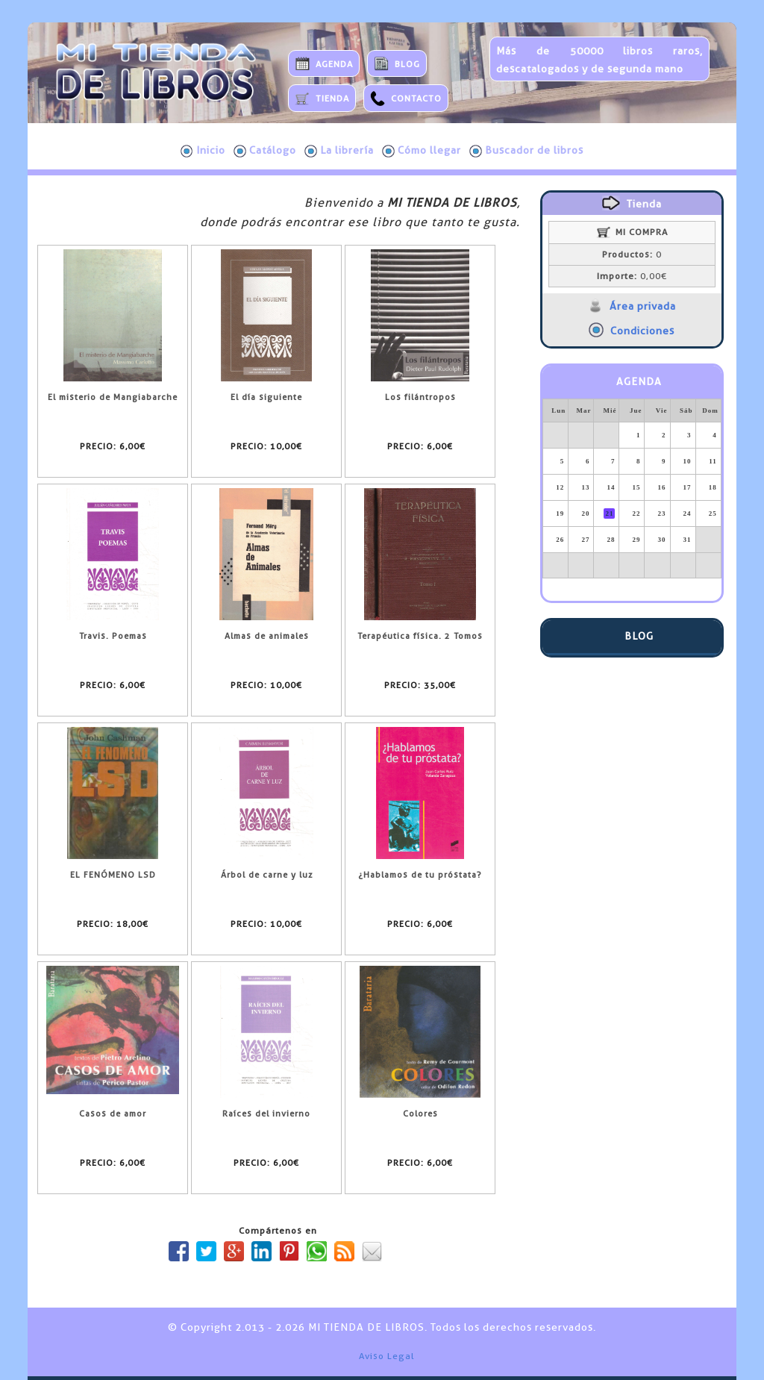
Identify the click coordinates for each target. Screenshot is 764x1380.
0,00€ (632, 276)
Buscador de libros (526, 150)
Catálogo (265, 150)
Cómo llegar (421, 150)
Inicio (203, 150)
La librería (339, 150)
